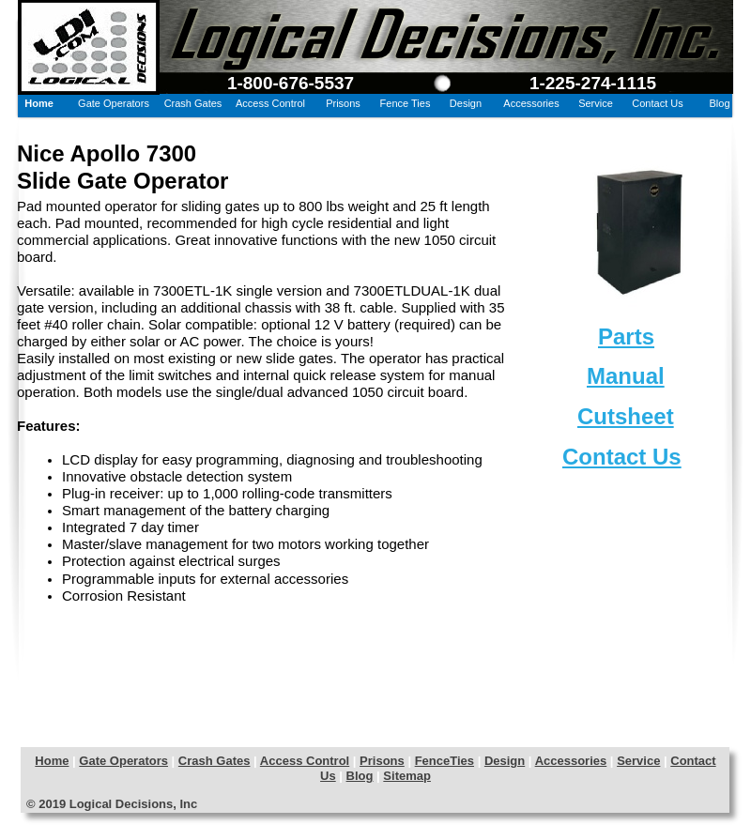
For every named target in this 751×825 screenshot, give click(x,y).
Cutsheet (625, 416)
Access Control (304, 761)
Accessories (571, 761)
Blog (360, 776)
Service (638, 761)
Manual (626, 376)
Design (504, 761)
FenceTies (444, 761)
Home (52, 761)
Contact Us (622, 456)
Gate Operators (123, 761)
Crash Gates (214, 761)
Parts (626, 336)
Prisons (382, 761)
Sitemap (407, 776)
